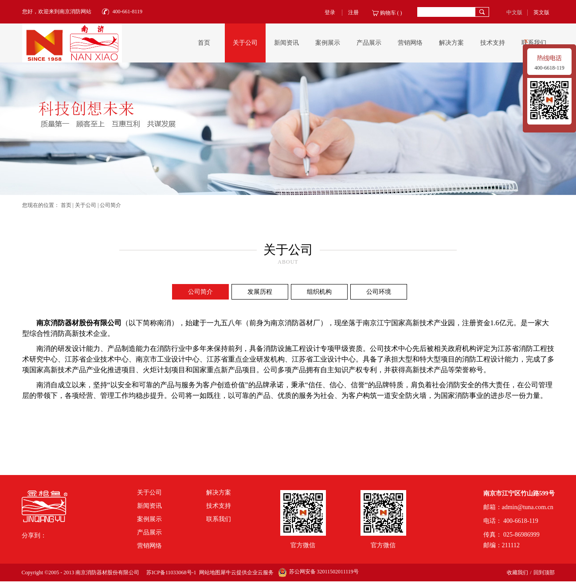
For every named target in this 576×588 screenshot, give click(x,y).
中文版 (514, 12)
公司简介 (110, 205)
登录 (330, 12)
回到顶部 (544, 572)
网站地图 (208, 572)
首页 (204, 42)
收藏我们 (517, 572)
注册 (353, 12)
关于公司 (85, 205)
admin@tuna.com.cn (527, 507)
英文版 (541, 12)
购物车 (388, 13)
